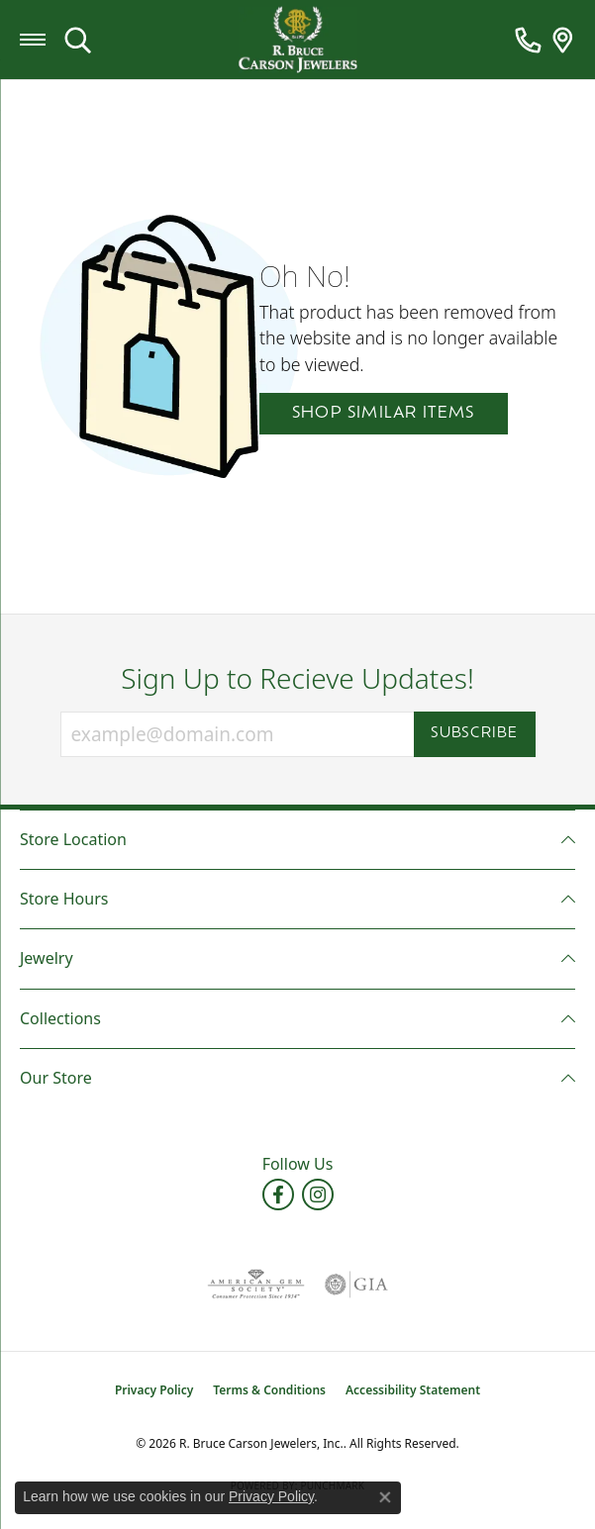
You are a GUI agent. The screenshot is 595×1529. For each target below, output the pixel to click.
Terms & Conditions (269, 1390)
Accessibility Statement (413, 1390)
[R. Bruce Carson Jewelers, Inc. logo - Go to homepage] (298, 40)
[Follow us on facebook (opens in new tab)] (278, 1194)
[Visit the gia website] (356, 1284)
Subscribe (475, 733)
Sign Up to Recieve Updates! (297, 679)
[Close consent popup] (385, 1497)
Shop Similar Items (383, 414)
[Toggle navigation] (32, 39)
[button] (77, 39)
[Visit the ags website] (255, 1284)
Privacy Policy (154, 1390)
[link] (528, 39)
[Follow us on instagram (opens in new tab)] (318, 1194)
